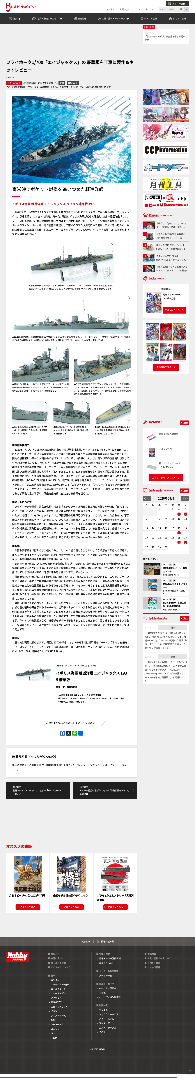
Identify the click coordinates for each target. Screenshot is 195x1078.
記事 (173, 631)
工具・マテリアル (59, 1010)
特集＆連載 (104, 958)
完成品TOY (56, 1006)
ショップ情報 (153, 971)
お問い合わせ (125, 9)
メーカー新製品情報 (108, 975)
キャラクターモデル (60, 988)
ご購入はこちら (27, 911)
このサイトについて (146, 9)
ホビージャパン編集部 (110, 1001)
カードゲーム (57, 1028)
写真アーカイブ (106, 988)
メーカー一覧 (105, 979)
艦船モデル (72, 86)
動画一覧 (103, 1009)
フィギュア (56, 1002)
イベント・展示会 (107, 992)
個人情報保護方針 (105, 945)
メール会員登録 (58, 967)
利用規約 (85, 945)
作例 (62, 86)
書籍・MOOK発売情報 (110, 962)
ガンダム (55, 984)
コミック (55, 1033)
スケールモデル (14, 86)
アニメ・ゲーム (58, 1019)
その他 (54, 1042)
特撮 (53, 1024)
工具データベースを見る (164, 481)
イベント (55, 1015)
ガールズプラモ (58, 993)
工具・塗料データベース (159, 962)
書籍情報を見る (163, 370)
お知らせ (110, 9)
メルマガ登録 (176, 3)
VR (52, 1037)
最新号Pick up (106, 967)
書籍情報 (151, 958)
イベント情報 (153, 967)
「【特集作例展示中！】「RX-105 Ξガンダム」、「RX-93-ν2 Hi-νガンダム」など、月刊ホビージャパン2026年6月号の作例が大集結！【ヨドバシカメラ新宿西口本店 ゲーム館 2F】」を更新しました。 (166, 644)
